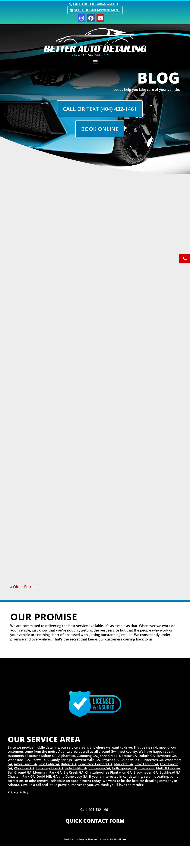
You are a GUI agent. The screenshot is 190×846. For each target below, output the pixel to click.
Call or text (95, 4)
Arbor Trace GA (25, 764)
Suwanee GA (166, 755)
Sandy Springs (61, 760)
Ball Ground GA (19, 772)
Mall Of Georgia (168, 768)
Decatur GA (128, 755)
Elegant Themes (87, 839)
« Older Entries (23, 586)
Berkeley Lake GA (50, 768)
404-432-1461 (99, 809)
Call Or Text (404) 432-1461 (99, 109)
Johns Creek (108, 755)
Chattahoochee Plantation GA (108, 772)
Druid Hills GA (47, 776)
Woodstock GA (19, 760)
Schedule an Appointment (97, 10)
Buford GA (69, 764)
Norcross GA (153, 760)
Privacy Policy (18, 792)
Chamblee (146, 768)
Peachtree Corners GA (95, 764)
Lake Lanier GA (146, 764)
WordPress (120, 839)
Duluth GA (147, 755)
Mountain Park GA (47, 772)
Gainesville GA (131, 760)
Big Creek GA (73, 772)
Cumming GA (87, 755)
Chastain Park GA (21, 776)
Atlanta (64, 751)
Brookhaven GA (145, 772)
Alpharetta (66, 755)
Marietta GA (123, 764)
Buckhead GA (169, 772)
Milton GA (49, 755)
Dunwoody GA (76, 776)
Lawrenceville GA (86, 760)
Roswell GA (40, 760)
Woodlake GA (24, 768)
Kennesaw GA (99, 768)
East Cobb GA (49, 764)
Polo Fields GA (76, 768)
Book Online (100, 129)
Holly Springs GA (124, 768)
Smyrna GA (110, 760)
